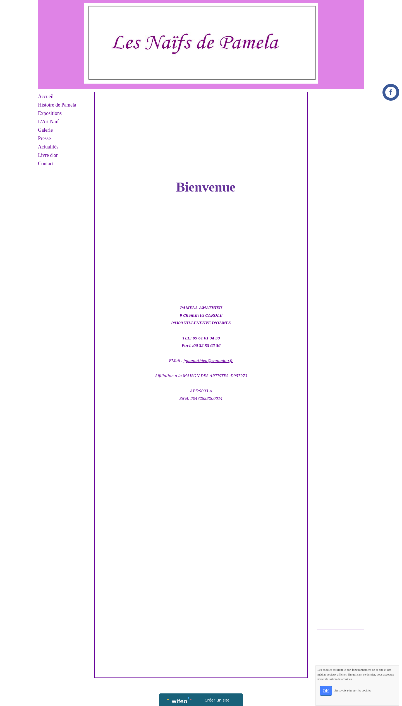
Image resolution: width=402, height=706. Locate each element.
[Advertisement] (201, 137)
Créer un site (217, 700)
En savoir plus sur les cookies (352, 690)
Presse (44, 138)
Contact (46, 163)
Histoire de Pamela (57, 105)
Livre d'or (48, 155)
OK (326, 690)
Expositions (50, 113)
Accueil (46, 96)
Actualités (48, 147)
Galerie (45, 130)
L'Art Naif (48, 121)
